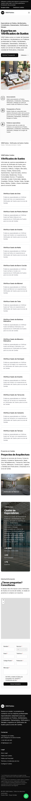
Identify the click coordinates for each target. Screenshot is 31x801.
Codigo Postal (8, 660)
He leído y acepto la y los (14, 678)
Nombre (6, 646)
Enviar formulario (15, 684)
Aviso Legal (4, 753)
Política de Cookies (6, 755)
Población (20, 660)
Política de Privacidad (7, 758)
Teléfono (20, 653)
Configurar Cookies (6, 763)
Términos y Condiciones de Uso (10, 761)
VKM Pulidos (7, 12)
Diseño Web (4, 795)
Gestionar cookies (18, 7)
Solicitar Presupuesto (9, 55)
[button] (15, 618)
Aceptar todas (5, 7)
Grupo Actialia (13, 795)
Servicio (19, 646)
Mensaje (7, 667)
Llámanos (24, 55)
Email (6, 653)
